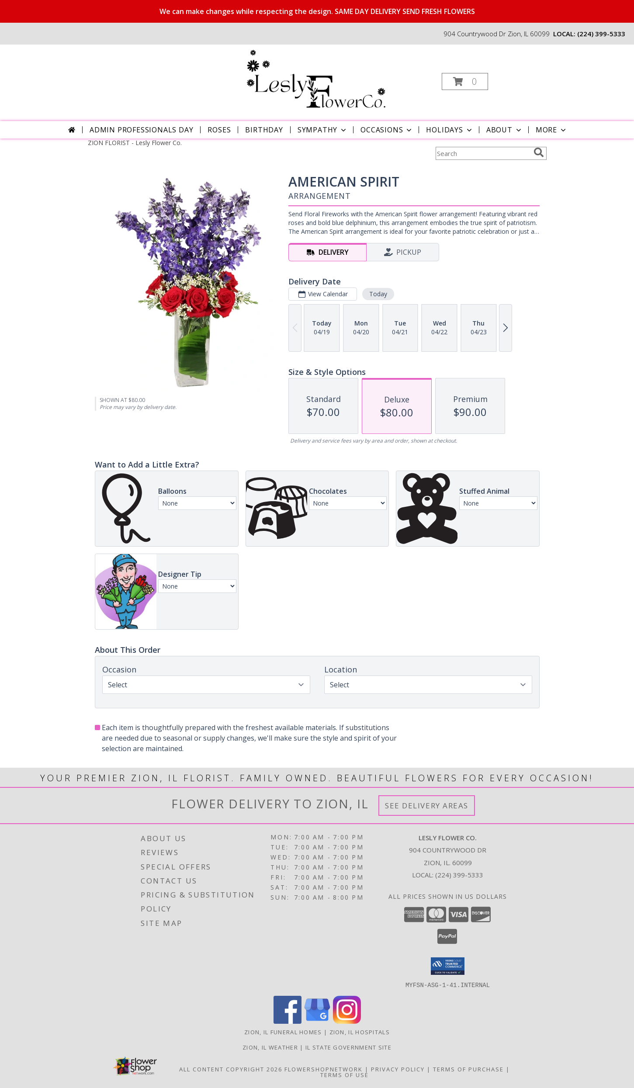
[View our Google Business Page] (317, 1021)
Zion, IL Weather (270, 1047)
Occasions (386, 130)
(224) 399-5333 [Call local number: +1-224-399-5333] (601, 33)
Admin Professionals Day (141, 130)
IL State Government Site (348, 1047)
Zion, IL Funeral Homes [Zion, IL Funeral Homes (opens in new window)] (283, 1032)
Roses (219, 130)
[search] (538, 152)
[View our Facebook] (287, 1021)
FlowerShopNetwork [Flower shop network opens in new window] (323, 1069)
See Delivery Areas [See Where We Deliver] (426, 805)
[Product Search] (483, 153)
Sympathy (323, 130)
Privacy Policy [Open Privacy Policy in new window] (398, 1069)
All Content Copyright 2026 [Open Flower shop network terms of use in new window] (230, 1069)
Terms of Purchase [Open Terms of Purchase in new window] (468, 1069)
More (552, 130)
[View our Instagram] (347, 1021)
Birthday (264, 130)
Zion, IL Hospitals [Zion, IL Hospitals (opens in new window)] (359, 1032)
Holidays (449, 130)
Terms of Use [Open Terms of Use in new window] (344, 1074)
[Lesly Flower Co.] (316, 79)
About (504, 130)
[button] (465, 81)
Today (378, 294)
